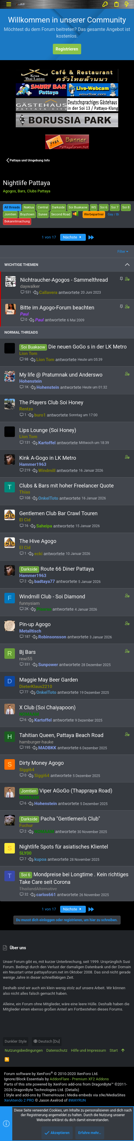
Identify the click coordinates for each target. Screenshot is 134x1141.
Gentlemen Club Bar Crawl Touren (58, 513)
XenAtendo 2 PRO (19, 1100)
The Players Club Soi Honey (51, 402)
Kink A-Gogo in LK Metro (47, 458)
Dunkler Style (16, 1041)
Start (113, 1050)
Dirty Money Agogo (41, 763)
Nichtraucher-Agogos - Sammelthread (64, 280)
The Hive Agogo (37, 541)
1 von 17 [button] (49, 237)
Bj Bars (27, 652)
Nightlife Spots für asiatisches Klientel (63, 847)
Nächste (73, 237)
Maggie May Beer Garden (48, 680)
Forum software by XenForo (51, 1074)
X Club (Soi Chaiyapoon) (47, 707)
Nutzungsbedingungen (24, 1050)
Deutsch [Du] (47, 1041)
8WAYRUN (77, 1100)
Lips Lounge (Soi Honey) (47, 430)
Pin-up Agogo (35, 624)
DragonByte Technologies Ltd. (38, 1090)
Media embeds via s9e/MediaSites (96, 1095)
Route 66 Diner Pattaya (67, 569)
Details (72, 1090)
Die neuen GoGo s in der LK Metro (87, 347)
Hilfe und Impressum (88, 1050)
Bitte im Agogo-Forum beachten (57, 307)
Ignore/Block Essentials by (56, 1079)
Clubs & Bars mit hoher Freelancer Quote (66, 485)
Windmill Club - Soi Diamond (52, 596)
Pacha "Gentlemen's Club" (70, 819)
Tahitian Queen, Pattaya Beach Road (61, 735)
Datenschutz (56, 1050)
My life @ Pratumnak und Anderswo (60, 375)
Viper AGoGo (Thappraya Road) (75, 791)
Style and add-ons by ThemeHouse (35, 1095)
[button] (8, 4)
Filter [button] (121, 252)
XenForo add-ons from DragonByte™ (83, 1084)
